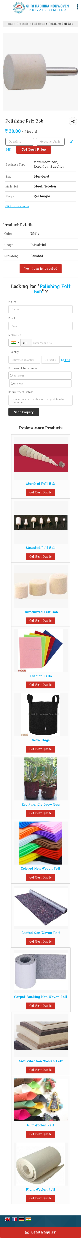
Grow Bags (40, 740)
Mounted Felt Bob (40, 548)
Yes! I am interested (40, 268)
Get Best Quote (40, 492)
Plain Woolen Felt (40, 1190)
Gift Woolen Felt (40, 1125)
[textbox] (50, 142)
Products (23, 23)
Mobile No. (15, 335)
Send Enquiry (40, 1232)
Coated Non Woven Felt (40, 933)
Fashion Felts (41, 676)
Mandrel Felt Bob (40, 484)
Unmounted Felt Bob (40, 612)
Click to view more (17, 206)
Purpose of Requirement (23, 368)
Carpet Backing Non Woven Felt (40, 997)
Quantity (13, 352)
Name (12, 301)
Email (11, 318)
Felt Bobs (38, 23)
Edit (65, 360)
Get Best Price (34, 150)
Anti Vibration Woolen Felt (40, 1061)
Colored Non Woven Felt (40, 869)
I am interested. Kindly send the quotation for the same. (40, 400)
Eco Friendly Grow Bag (41, 804)
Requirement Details (20, 392)
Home (9, 23)
